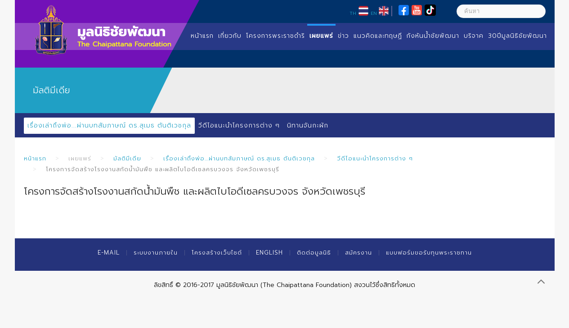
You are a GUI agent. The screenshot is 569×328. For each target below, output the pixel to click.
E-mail (109, 252)
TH (352, 13)
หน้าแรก (202, 36)
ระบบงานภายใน (156, 252)
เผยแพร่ (321, 35)
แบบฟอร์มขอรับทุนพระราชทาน (429, 252)
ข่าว (343, 36)
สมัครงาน (358, 252)
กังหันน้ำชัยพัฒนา (433, 36)
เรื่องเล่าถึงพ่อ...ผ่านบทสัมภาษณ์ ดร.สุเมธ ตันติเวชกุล (109, 125)
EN (374, 13)
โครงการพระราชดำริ (275, 36)
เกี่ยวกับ (230, 36)
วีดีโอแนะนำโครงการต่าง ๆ (239, 125)
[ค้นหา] (501, 11)
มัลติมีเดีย (127, 158)
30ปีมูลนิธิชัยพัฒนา (517, 36)
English (269, 252)
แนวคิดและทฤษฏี (378, 36)
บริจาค (474, 36)
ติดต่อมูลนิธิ (314, 252)
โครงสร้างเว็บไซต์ (217, 252)
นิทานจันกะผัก (307, 125)
